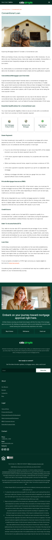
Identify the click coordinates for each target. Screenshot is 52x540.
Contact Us (4, 393)
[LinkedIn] (8, 449)
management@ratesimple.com (10, 471)
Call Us (10, 2)
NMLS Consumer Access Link (36, 463)
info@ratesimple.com (7, 443)
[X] (3, 449)
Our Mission (5, 387)
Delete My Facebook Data (8, 424)
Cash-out (42, 331)
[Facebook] (5, 449)
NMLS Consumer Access (8, 421)
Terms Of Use (5, 409)
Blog (3, 396)
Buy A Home (9, 331)
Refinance (26, 331)
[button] (49, 2)
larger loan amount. (15, 263)
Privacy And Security (7, 412)
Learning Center (6, 9)
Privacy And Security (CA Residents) (11, 415)
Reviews (4, 390)
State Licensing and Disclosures (10, 418)
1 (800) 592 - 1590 (6, 438)
